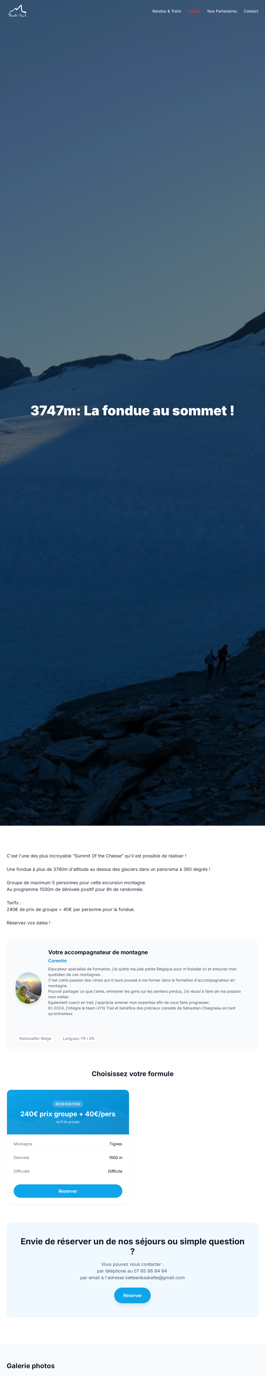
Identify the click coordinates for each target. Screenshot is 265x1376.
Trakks (194, 11)
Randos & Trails (166, 11)
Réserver (132, 1295)
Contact (251, 11)
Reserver (68, 1191)
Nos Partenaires (222, 11)
